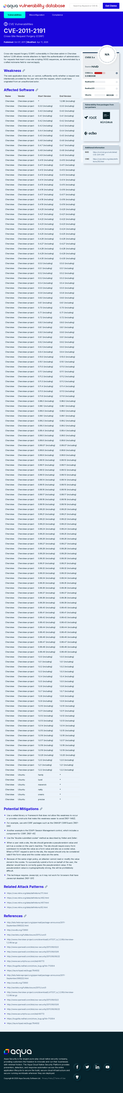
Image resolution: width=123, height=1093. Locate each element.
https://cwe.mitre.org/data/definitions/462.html (28, 898)
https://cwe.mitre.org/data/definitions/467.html (28, 902)
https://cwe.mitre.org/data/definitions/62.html (27, 907)
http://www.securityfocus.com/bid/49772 (25, 961)
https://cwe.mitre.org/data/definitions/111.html (27, 893)
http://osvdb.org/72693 (17, 930)
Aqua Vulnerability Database (34, 6)
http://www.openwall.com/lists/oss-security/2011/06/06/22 (33, 956)
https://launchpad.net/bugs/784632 (23, 970)
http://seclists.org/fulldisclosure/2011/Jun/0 (26, 935)
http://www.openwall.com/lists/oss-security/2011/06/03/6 (33, 952)
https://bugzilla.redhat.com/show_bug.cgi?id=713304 (31, 966)
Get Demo (111, 5)
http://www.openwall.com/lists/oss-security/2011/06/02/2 (33, 947)
